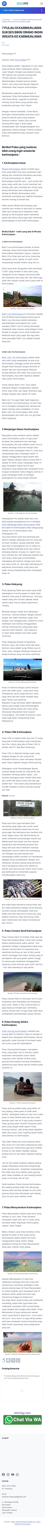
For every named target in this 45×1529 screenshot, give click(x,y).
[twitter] (13, 1360)
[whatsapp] (18, 1360)
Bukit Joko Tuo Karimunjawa (15, 357)
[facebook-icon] (3, 1474)
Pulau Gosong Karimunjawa (14, 1031)
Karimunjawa (21, 60)
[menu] (4, 3)
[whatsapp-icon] (17, 1474)
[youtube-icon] (12, 1474)
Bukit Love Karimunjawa (13, 314)
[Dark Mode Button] (41, 3)
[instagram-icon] (8, 1474)
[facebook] (8, 1360)
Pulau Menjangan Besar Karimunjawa (18, 524)
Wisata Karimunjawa (11, 169)
